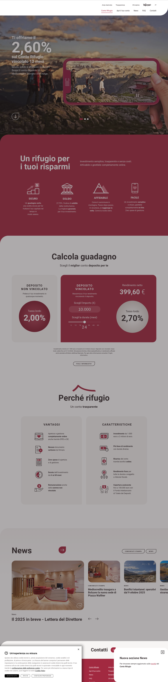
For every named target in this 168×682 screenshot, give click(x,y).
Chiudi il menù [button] (162, 4)
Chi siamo (136, 5)
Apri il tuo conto (123, 10)
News (136, 10)
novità (153, 664)
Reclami (111, 675)
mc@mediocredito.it (50, 675)
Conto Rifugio (107, 10)
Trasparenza (120, 5)
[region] (84, 73)
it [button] (155, 5)
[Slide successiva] (97, 618)
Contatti (153, 10)
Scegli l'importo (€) (84, 302)
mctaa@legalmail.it (52, 678)
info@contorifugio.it (50, 673)
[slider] (84, 322)
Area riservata (107, 5)
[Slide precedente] (90, 618)
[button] (81, 119)
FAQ (144, 10)
